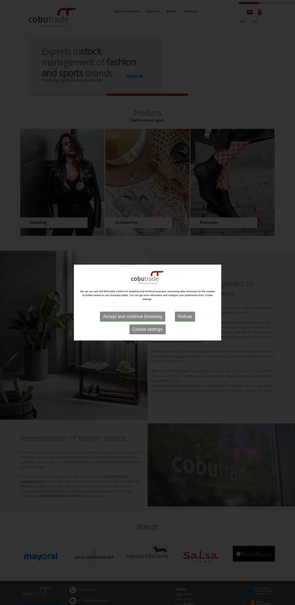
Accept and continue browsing (132, 316)
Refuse (185, 316)
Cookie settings (147, 329)
